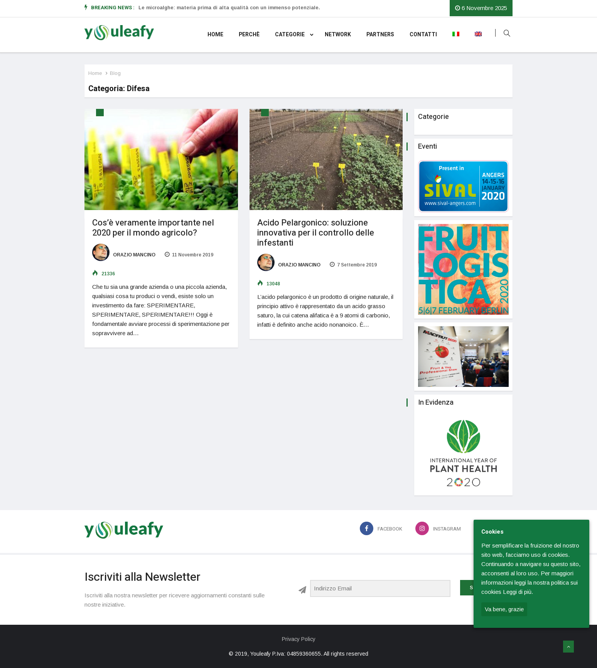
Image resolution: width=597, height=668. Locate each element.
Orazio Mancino (123, 255)
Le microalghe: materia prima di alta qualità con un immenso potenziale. (229, 7)
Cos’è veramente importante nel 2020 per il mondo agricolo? (153, 228)
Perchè (249, 35)
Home (215, 35)
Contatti (423, 35)
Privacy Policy (298, 639)
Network (338, 35)
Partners (380, 35)
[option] (248, 8)
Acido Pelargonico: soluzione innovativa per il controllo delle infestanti (315, 233)
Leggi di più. (518, 591)
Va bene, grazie (504, 609)
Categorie (294, 34)
